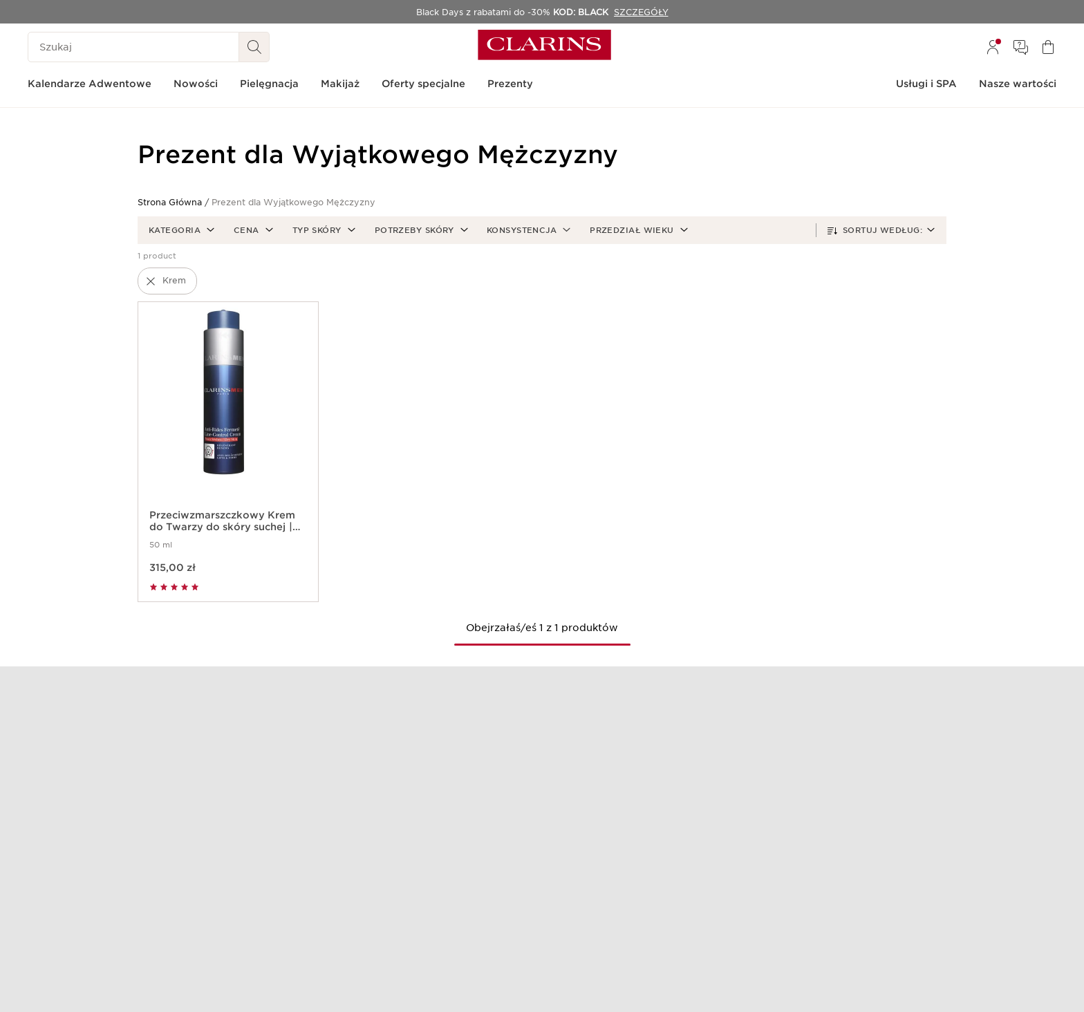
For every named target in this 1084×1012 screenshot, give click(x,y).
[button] (180, 230)
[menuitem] (992, 47)
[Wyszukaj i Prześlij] (254, 47)
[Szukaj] (133, 47)
